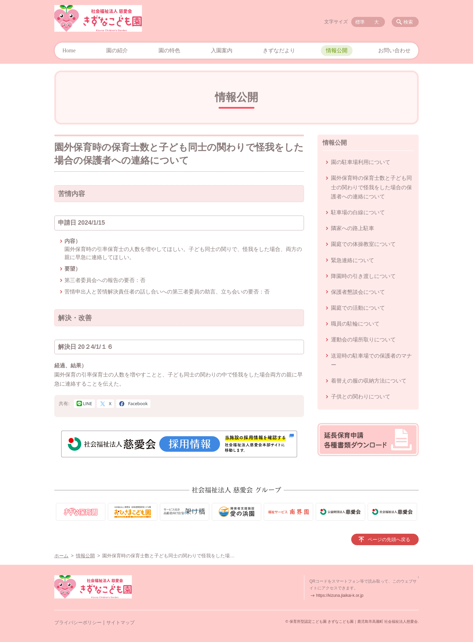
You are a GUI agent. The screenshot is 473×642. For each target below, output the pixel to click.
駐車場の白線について (358, 212)
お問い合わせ (394, 50)
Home (69, 50)
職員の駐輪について (355, 324)
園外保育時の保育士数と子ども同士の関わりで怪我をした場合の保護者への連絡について (371, 187)
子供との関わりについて (360, 396)
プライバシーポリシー (78, 622)
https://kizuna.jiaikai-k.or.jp (339, 595)
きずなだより (279, 50)
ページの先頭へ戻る (389, 539)
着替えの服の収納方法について (369, 381)
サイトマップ (120, 622)
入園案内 (221, 50)
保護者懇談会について (358, 292)
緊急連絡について (352, 260)
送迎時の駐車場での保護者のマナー (371, 360)
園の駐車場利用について (360, 162)
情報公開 (336, 50)
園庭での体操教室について (363, 244)
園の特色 (169, 50)
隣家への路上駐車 (352, 228)
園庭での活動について (358, 308)
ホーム (61, 555)
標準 (360, 22)
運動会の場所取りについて (363, 339)
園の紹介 (117, 50)
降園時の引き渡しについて (363, 276)
